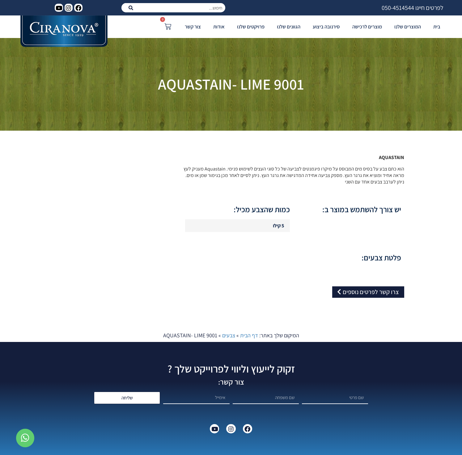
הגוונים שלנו (288, 26)
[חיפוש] (130, 7)
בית (436, 26)
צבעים (228, 335)
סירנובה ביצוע (326, 26)
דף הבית (249, 335)
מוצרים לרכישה (367, 26)
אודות (219, 26)
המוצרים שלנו (407, 26)
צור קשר (193, 26)
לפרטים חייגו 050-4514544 (412, 8)
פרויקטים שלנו (251, 26)
